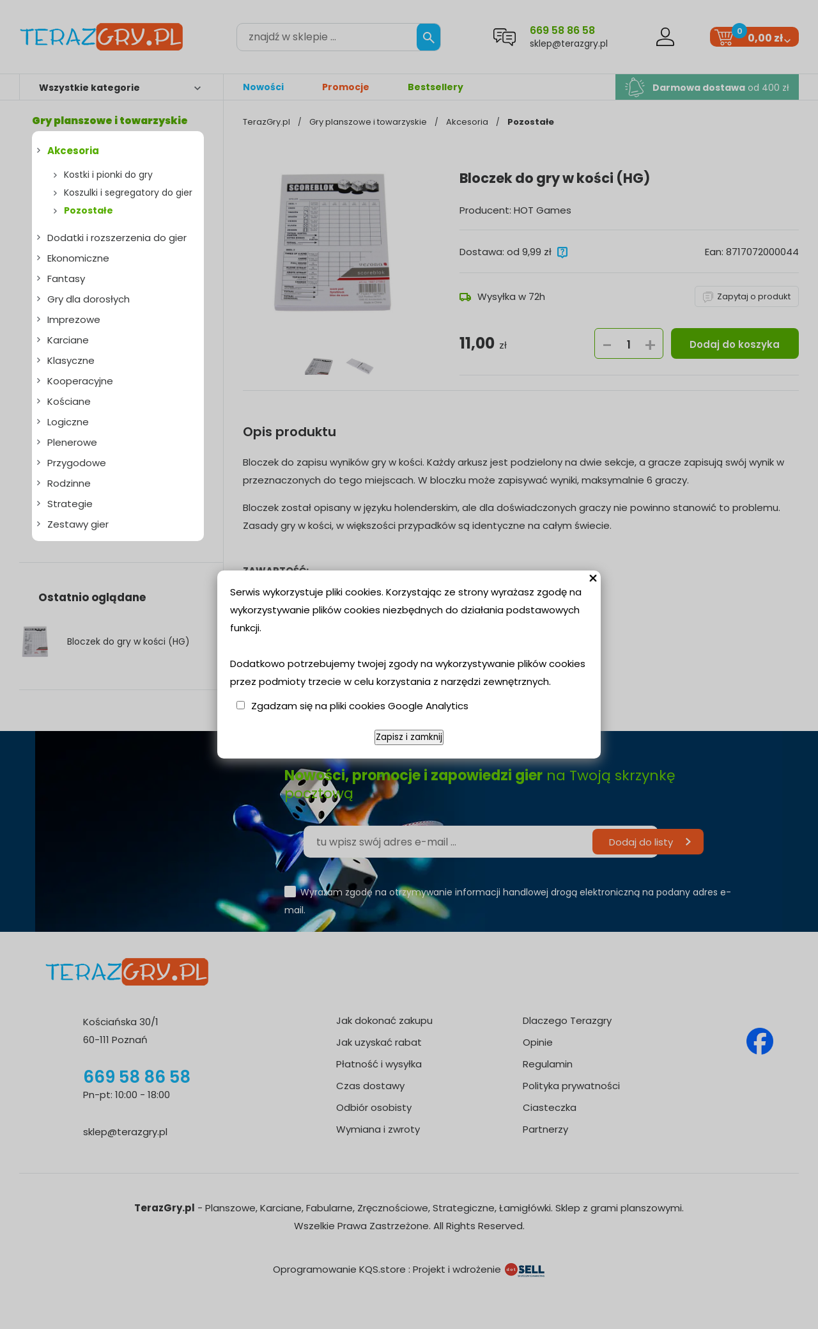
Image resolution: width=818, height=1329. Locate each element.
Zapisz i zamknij (409, 737)
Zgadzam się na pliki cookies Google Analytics (359, 705)
